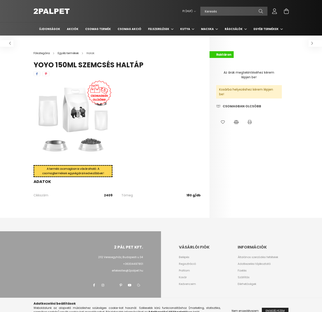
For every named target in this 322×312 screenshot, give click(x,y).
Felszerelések (159, 29)
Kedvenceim (187, 284)
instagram (102, 285)
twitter (111, 285)
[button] (222, 122)
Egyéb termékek (266, 29)
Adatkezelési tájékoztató (254, 263)
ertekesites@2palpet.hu (127, 270)
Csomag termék (98, 29)
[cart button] (286, 11)
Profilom (184, 270)
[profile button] (274, 11)
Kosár (183, 277)
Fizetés (242, 270)
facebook (93, 285)
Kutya (185, 29)
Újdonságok (49, 29)
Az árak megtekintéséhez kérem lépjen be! (249, 74)
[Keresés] (233, 11)
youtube (129, 285)
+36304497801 (133, 264)
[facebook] (37, 74)
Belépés (184, 257)
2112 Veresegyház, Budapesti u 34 (120, 257)
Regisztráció (187, 263)
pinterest (120, 285)
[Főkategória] (42, 53)
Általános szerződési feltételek (258, 257)
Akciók (72, 29)
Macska (207, 29)
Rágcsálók (234, 29)
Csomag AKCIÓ (129, 29)
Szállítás (244, 277)
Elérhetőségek (247, 284)
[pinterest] (45, 74)
